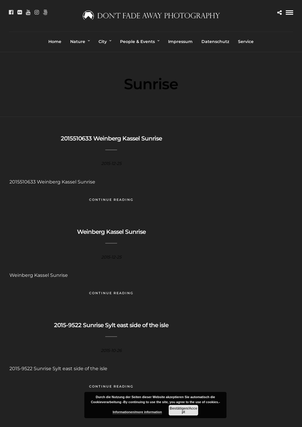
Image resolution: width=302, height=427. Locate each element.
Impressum (180, 41)
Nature (77, 41)
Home (54, 41)
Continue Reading (111, 200)
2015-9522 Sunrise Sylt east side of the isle (111, 325)
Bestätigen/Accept (183, 410)
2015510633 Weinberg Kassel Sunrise (111, 138)
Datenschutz (215, 41)
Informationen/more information (137, 412)
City (103, 41)
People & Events (137, 41)
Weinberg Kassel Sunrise (111, 231)
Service (246, 41)
